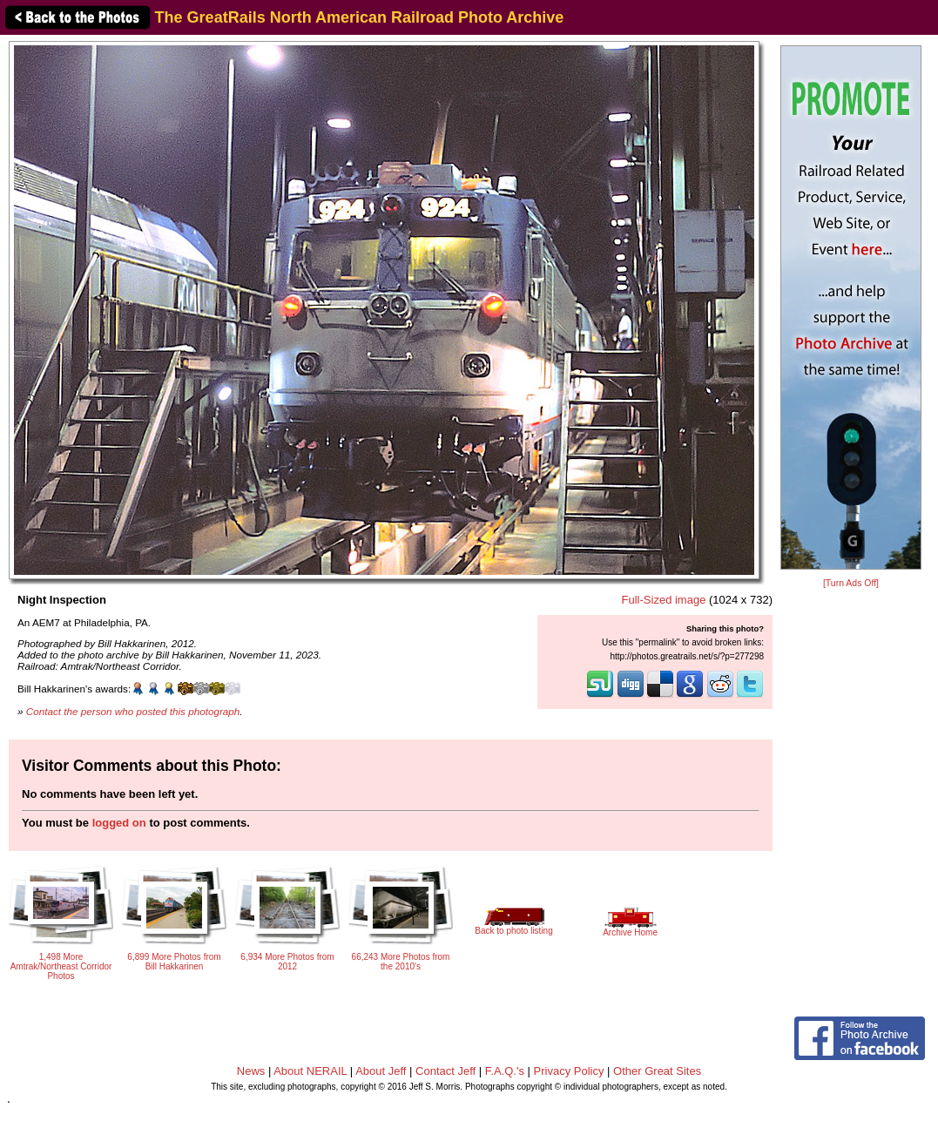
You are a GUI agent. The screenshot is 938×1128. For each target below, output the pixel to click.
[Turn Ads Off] (851, 583)
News (251, 1070)
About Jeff (380, 1070)
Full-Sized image (664, 599)
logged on (119, 822)
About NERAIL (310, 1070)
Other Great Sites (657, 1070)
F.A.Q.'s (504, 1070)
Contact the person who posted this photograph (133, 711)
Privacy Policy (569, 1070)
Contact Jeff (445, 1070)
